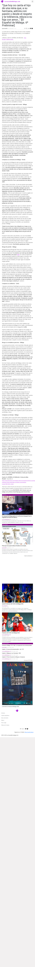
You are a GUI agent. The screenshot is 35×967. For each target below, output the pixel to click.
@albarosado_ (9, 39)
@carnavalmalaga (29, 732)
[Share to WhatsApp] (28, 28)
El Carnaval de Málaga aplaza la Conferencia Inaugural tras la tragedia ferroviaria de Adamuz (17, 516)
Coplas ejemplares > (28, 555)
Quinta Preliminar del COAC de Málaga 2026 (12, 604)
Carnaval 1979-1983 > (28, 660)
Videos (2, 720)
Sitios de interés (4, 717)
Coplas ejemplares (5, 715)
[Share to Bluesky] (32, 28)
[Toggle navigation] (32, 1)
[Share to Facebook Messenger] (30, 28)
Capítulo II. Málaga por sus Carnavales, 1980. (11, 653)
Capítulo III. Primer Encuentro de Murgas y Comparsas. (13, 657)
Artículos (3, 713)
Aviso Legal (3, 722)
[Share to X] (26, 28)
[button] (17, 683)
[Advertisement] (12, 569)
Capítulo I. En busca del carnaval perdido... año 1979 (13, 649)
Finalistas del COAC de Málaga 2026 (11, 632)
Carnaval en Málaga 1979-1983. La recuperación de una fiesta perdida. (17, 645)
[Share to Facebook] (25, 28)
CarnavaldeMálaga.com (12, 1)
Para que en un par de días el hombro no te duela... (14, 545)
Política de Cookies (5, 725)
